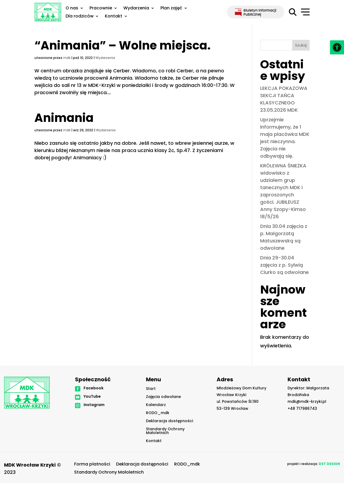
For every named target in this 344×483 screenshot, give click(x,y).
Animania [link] (64, 118)
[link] (337, 47)
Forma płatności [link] (92, 464)
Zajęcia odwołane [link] (163, 397)
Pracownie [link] (100, 8)
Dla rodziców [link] (80, 16)
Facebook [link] (93, 388)
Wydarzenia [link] (136, 8)
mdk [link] (66, 57)
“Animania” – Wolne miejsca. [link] (122, 45)
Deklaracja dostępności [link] (169, 421)
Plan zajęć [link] (171, 8)
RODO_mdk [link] (157, 413)
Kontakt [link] (113, 16)
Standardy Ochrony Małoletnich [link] (165, 431)
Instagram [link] (94, 404)
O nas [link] (72, 8)
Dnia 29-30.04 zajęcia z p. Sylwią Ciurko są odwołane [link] (284, 265)
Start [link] (151, 389)
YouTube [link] (92, 396)
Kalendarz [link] (156, 405)
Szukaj (301, 45)
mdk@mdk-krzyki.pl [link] (307, 401)
